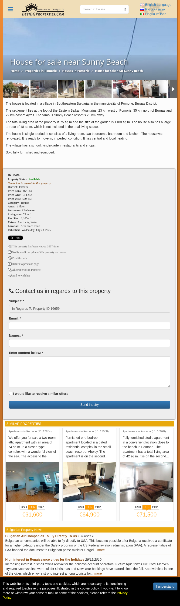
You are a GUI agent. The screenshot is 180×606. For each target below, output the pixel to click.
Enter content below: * (26, 353)
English (155, 5)
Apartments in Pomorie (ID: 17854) (29, 431)
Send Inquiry (89, 404)
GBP (41, 507)
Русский (152, 9)
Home (15, 71)
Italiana (153, 14)
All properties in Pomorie (24, 269)
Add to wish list (19, 275)
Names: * (16, 335)
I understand (165, 586)
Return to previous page (23, 264)
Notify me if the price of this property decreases (37, 252)
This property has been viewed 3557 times (34, 246)
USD (24, 507)
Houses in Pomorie (75, 71)
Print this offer (18, 258)
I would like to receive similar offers (38, 394)
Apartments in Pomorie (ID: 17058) (87, 431)
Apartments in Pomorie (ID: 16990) (144, 431)
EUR (32, 508)
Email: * (15, 318)
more (101, 550)
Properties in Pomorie (41, 71)
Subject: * (16, 301)
